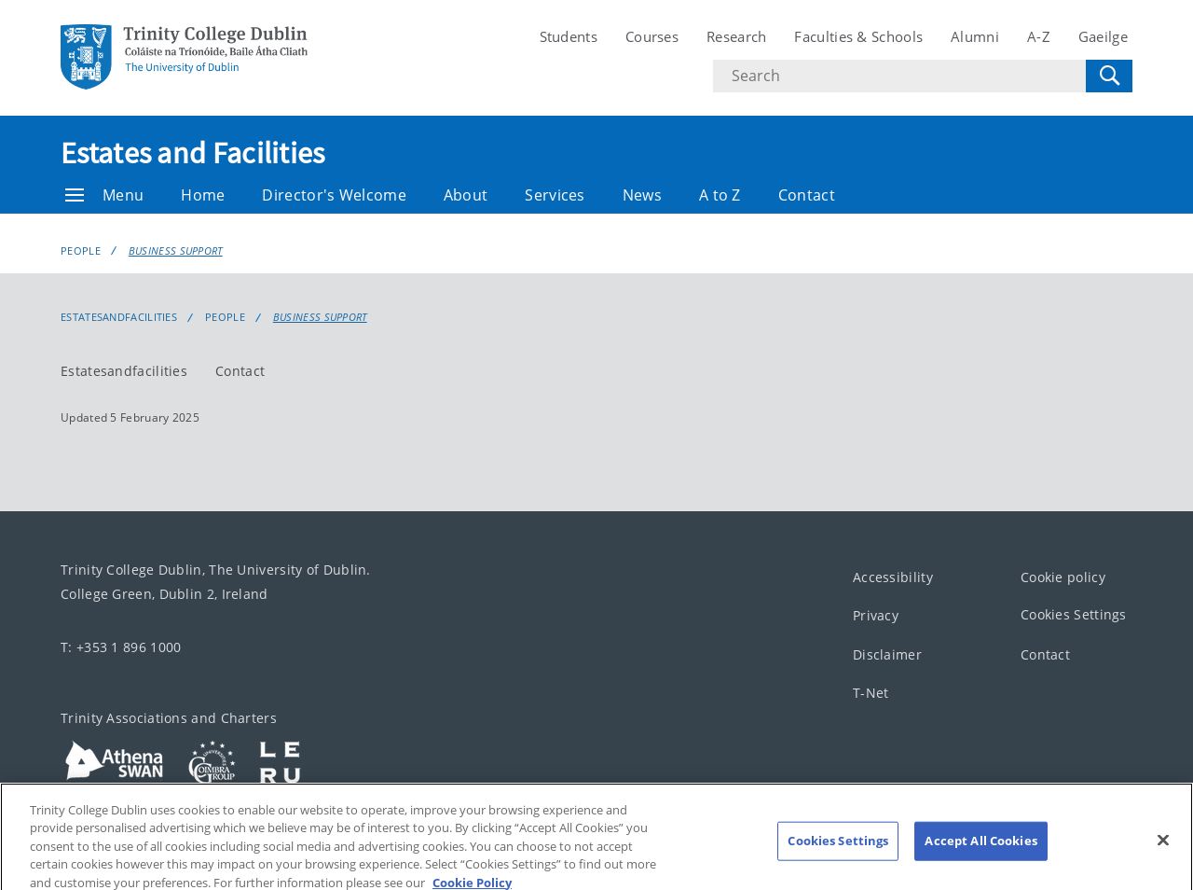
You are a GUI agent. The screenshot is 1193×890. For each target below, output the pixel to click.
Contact (806, 195)
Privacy (875, 615)
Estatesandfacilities (124, 371)
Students (568, 36)
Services (554, 195)
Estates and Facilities (193, 153)
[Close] (1163, 849)
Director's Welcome (333, 195)
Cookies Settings (1074, 614)
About (466, 195)
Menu (104, 195)
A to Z (720, 195)
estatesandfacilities (119, 317)
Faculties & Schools (858, 36)
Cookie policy (1063, 577)
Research (736, 36)
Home (203, 195)
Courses (652, 36)
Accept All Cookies (980, 849)
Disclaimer (887, 654)
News (642, 195)
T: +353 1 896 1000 (121, 647)
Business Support (176, 250)
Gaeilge (1103, 36)
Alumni (975, 36)
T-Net (871, 693)
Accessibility (893, 577)
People (81, 250)
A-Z (1038, 36)
